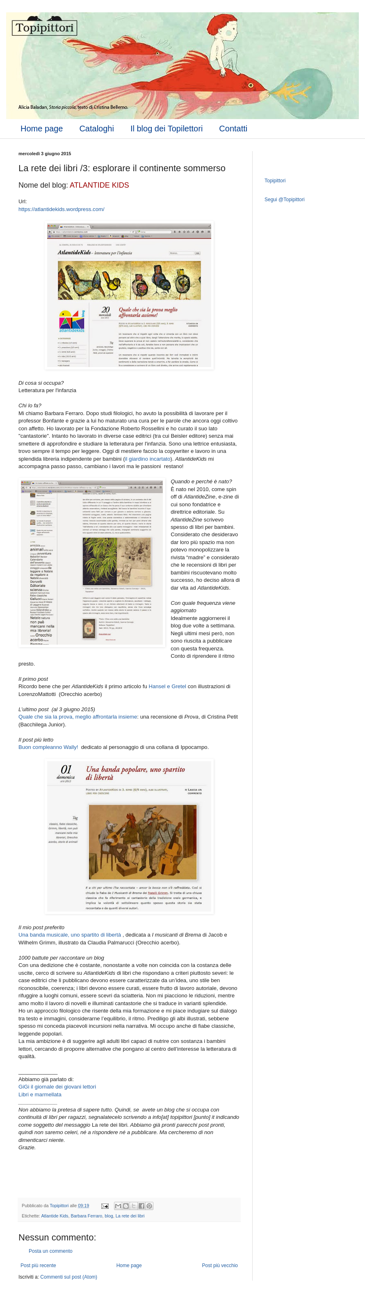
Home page (42, 128)
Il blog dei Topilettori (166, 128)
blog (109, 1215)
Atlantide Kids (54, 1215)
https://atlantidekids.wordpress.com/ (61, 209)
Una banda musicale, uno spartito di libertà (69, 935)
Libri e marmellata (40, 1094)
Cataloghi (96, 128)
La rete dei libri (130, 1215)
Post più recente (38, 1265)
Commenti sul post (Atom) (68, 1277)
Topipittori (275, 181)
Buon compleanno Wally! (49, 747)
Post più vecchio (220, 1265)
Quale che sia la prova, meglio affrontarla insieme (77, 717)
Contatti (233, 128)
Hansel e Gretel (167, 686)
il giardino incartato (148, 459)
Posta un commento (51, 1251)
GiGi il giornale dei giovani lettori (57, 1087)
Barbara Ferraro (86, 1215)
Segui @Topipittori (285, 199)
